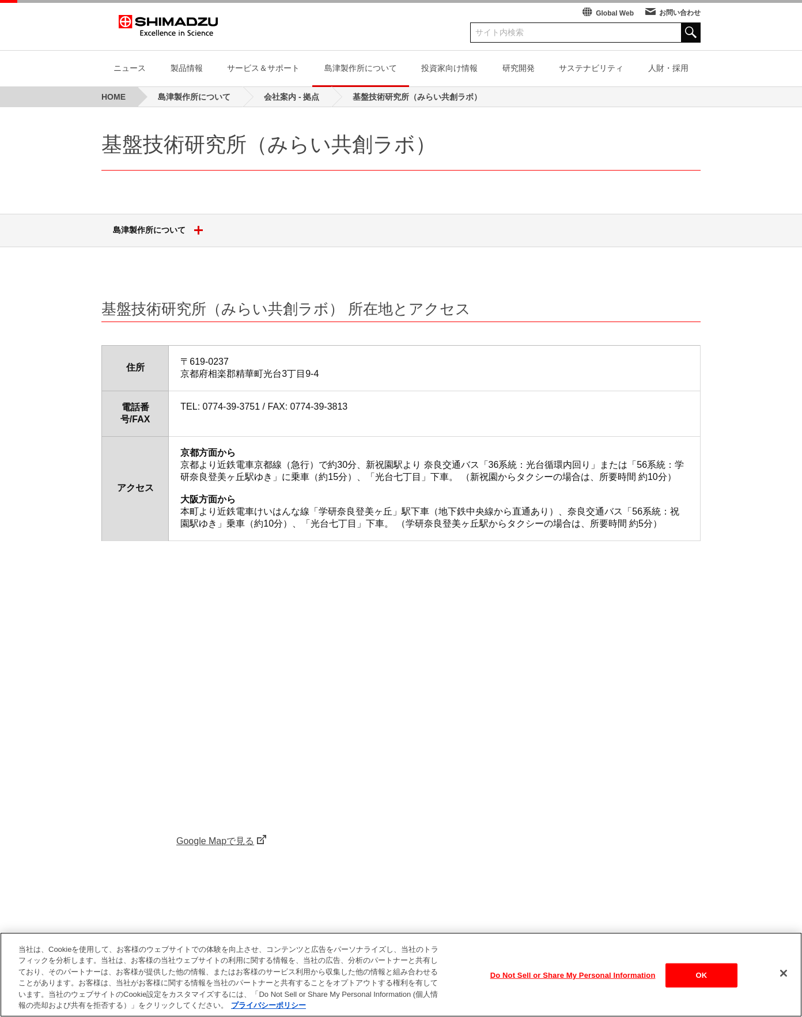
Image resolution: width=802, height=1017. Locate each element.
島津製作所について (360, 68)
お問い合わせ (680, 13)
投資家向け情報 (449, 68)
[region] (401, 974)
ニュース (130, 68)
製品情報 (187, 68)
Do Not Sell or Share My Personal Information (573, 975)
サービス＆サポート (263, 68)
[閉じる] (783, 973)
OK (702, 975)
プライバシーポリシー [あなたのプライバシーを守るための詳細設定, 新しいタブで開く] (268, 1005)
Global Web (615, 13)
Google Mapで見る (215, 841)
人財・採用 (668, 68)
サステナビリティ (591, 68)
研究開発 (518, 68)
